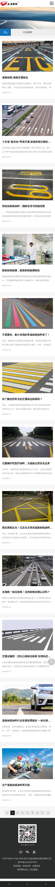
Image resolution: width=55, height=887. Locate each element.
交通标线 (36, 866)
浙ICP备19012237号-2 (27, 862)
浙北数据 (34, 869)
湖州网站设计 (23, 869)
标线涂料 (27, 866)
